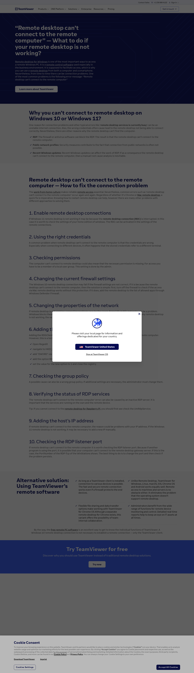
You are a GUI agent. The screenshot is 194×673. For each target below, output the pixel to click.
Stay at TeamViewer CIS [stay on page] (97, 354)
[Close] (139, 313)
